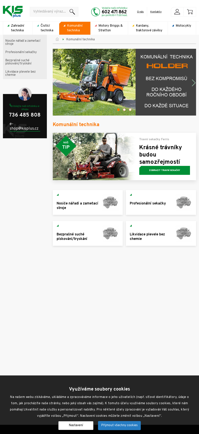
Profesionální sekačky (21, 52)
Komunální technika (75, 28)
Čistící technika (47, 28)
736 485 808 (25, 115)
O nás (140, 12)
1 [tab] (118, 109)
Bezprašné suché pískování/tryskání (18, 62)
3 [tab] (130, 109)
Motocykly (183, 26)
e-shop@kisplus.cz (24, 126)
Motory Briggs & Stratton (110, 28)
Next (194, 83)
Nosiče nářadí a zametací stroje (22, 42)
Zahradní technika (17, 28)
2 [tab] (124, 109)
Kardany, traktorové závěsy (149, 28)
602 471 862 (114, 12)
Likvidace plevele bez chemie (20, 73)
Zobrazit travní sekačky (164, 170)
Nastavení (76, 425)
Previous (55, 83)
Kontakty (156, 12)
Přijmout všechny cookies (119, 425)
